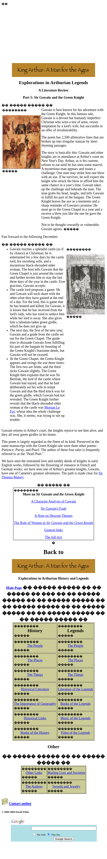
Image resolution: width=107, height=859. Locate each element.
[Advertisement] (54, 33)
